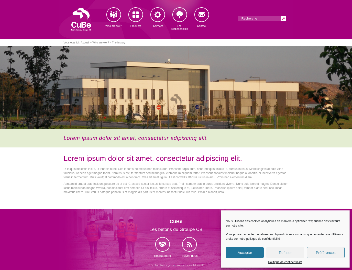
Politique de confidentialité (285, 262)
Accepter (245, 252)
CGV (150, 265)
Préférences (326, 252)
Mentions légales (164, 265)
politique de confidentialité (263, 238)
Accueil (85, 42)
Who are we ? (100, 42)
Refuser (285, 252)
